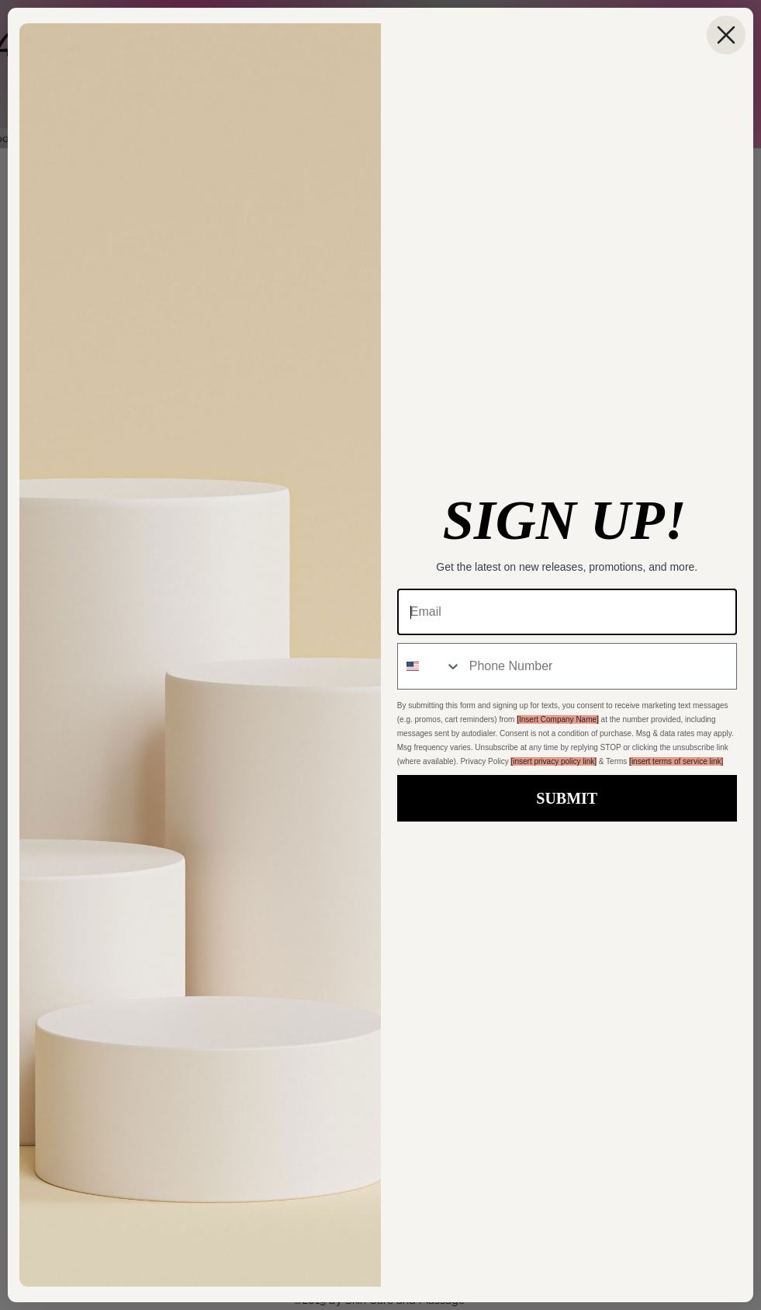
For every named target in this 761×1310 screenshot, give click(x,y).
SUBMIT (566, 798)
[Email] (567, 612)
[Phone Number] (599, 666)
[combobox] (430, 666)
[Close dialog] (726, 35)
